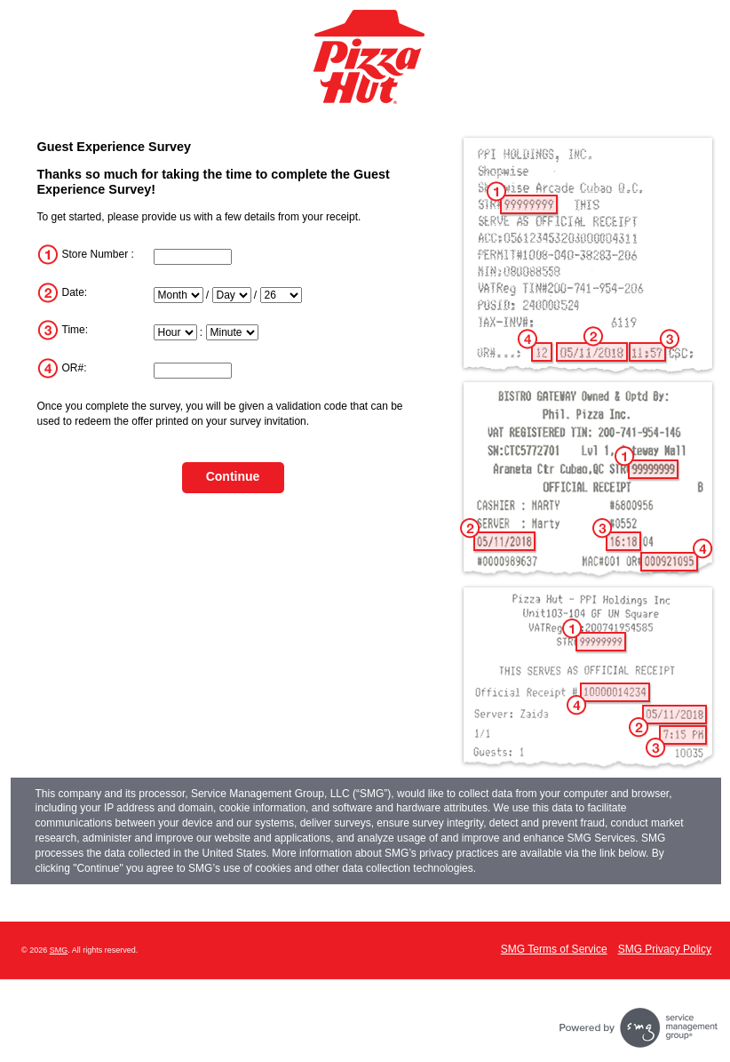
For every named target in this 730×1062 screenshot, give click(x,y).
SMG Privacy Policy (664, 949)
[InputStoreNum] (193, 257)
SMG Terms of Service (554, 949)
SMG (59, 950)
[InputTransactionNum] (193, 371)
